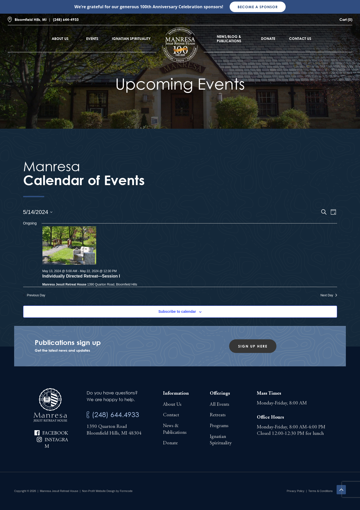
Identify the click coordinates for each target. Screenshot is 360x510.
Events (92, 38)
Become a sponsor (258, 7)
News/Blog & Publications (229, 38)
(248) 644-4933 (66, 19)
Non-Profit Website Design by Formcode (107, 490)
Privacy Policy (295, 490)
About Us (60, 38)
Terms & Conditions (320, 490)
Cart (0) (345, 19)
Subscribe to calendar (177, 311)
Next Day (328, 295)
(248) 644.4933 (115, 414)
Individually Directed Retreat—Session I (81, 276)
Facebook (55, 433)
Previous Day (34, 295)
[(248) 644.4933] (88, 414)
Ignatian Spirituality (131, 38)
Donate (268, 38)
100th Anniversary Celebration (171, 7)
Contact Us (300, 38)
